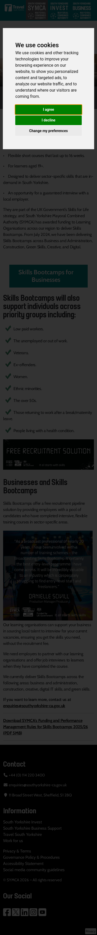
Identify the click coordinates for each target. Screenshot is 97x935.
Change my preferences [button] (48, 131)
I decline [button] (48, 120)
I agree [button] (48, 109)
